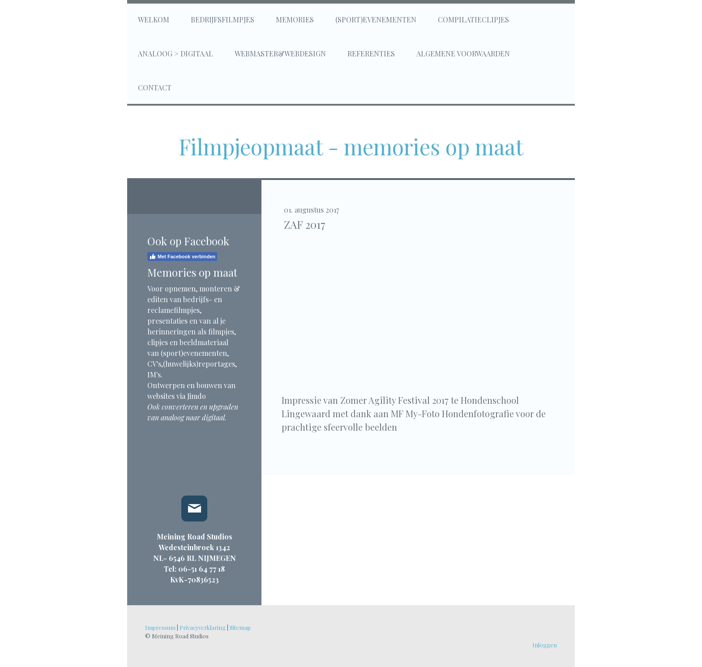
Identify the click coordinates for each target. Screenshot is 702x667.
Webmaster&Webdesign (280, 53)
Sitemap (240, 627)
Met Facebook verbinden (182, 256)
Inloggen (544, 645)
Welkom (153, 19)
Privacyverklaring (203, 627)
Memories (295, 19)
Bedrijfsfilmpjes (222, 19)
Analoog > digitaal (175, 53)
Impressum (160, 627)
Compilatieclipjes (473, 19)
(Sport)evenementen (375, 19)
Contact (154, 87)
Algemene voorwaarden (463, 53)
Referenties (371, 53)
